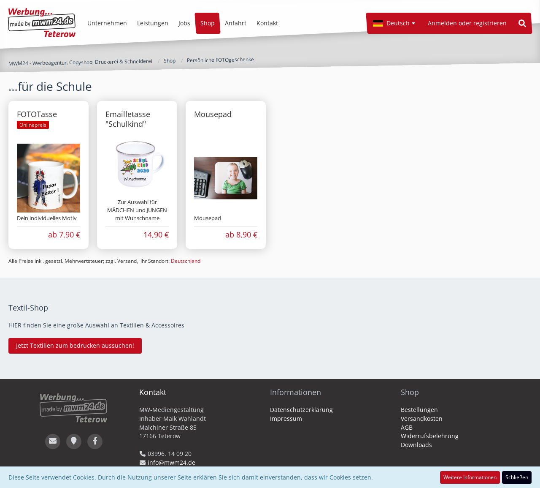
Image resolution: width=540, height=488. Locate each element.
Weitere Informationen (470, 477)
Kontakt (152, 392)
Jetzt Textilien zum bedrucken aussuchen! (75, 345)
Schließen (516, 477)
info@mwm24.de (171, 462)
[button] (394, 23)
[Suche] (522, 23)
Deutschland (185, 260)
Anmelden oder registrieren (467, 23)
